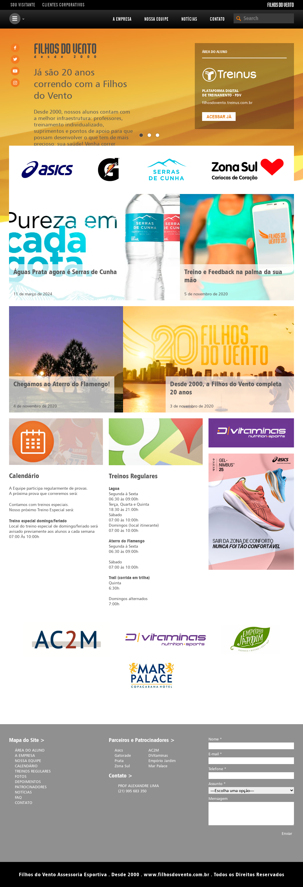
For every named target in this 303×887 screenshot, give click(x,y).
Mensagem (251, 813)
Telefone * (251, 772)
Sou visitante (22, 5)
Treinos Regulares (33, 771)
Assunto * (251, 787)
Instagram (15, 82)
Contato (217, 19)
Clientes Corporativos (63, 5)
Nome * (251, 742)
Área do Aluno (30, 750)
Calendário (26, 765)
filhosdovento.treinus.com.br (227, 102)
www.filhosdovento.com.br (176, 874)
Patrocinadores (31, 786)
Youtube (15, 71)
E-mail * (251, 757)
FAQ (18, 797)
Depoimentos (28, 781)
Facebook (15, 47)
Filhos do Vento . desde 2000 (65, 50)
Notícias (189, 19)
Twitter (15, 59)
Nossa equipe (156, 19)
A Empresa (122, 19)
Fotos (21, 776)
